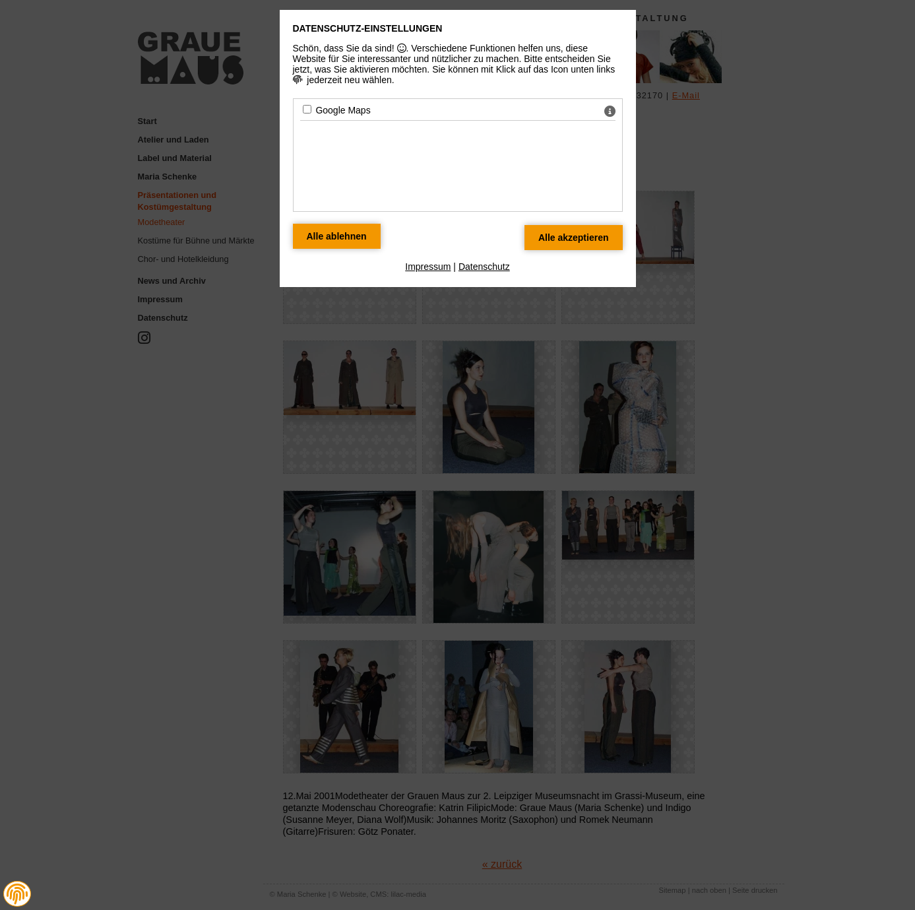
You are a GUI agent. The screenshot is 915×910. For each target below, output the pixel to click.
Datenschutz (484, 266)
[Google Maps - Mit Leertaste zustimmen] (307, 109)
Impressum (428, 266)
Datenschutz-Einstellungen (368, 28)
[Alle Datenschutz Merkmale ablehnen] (337, 236)
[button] (17, 894)
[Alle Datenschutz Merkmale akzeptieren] (573, 237)
